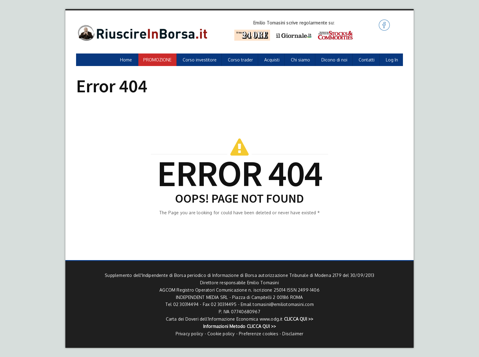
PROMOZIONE (157, 59)
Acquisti (272, 59)
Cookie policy (221, 333)
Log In (392, 59)
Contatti (367, 59)
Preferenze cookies (258, 333)
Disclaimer (292, 333)
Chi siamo (300, 59)
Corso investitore (200, 59)
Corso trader (240, 59)
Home (126, 59)
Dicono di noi (334, 59)
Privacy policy (189, 333)
